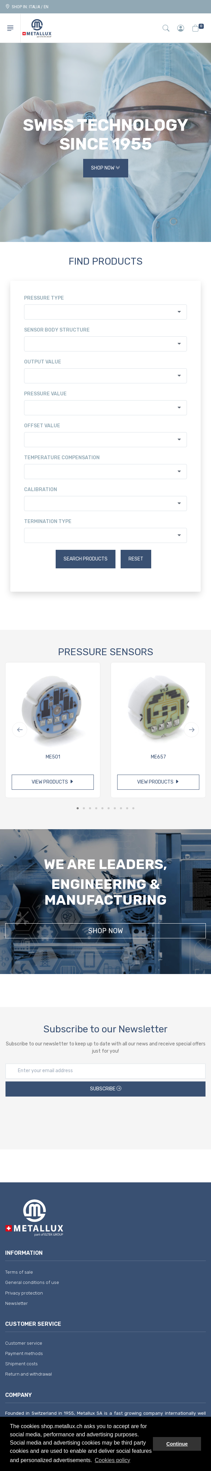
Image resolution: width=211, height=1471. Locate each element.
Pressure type (44, 298)
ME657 (158, 757)
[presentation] (105, 1118)
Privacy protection (24, 1293)
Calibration (40, 490)
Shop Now (105, 168)
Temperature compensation (62, 458)
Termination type (47, 521)
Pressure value (45, 394)
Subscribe (105, 1089)
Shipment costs (21, 1363)
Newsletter (16, 1303)
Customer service (23, 1343)
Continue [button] (177, 1444)
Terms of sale (19, 1272)
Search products (86, 559)
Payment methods (24, 1353)
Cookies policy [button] (112, 1460)
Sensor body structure (57, 330)
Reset (136, 559)
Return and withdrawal (28, 1374)
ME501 (53, 757)
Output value (42, 362)
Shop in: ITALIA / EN (26, 6)
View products (53, 782)
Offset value (42, 426)
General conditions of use (32, 1282)
